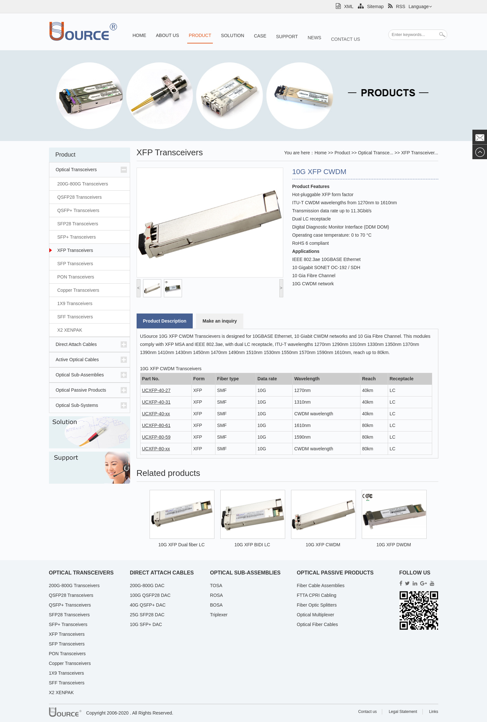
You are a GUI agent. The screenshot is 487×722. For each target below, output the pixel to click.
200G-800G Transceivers (82, 183)
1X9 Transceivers (74, 303)
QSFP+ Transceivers (78, 210)
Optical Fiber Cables (317, 624)
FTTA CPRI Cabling (316, 595)
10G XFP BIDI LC (252, 544)
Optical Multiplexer (315, 614)
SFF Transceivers (75, 316)
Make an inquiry (219, 321)
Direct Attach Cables (76, 344)
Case (260, 39)
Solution (232, 37)
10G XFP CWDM (323, 544)
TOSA (216, 585)
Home (139, 35)
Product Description (165, 321)
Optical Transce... (375, 152)
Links (433, 711)
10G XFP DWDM (393, 544)
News (314, 44)
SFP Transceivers (75, 263)
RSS (396, 6)
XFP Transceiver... (419, 152)
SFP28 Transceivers (77, 223)
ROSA (216, 595)
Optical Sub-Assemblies (80, 374)
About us (167, 36)
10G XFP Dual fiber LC (181, 544)
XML (344, 6)
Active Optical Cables (77, 359)
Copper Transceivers (78, 290)
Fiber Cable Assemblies (321, 585)
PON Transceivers (75, 276)
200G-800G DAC (147, 585)
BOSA (216, 605)
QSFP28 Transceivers (79, 197)
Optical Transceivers (76, 169)
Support (287, 41)
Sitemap (371, 6)
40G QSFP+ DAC (147, 605)
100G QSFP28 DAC (150, 595)
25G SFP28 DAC (147, 614)
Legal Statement (403, 711)
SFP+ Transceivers (76, 237)
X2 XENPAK (69, 330)
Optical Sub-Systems (77, 405)
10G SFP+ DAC (146, 624)
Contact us (345, 48)
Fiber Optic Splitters (317, 605)
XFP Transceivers (75, 250)
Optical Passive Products (81, 390)
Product (200, 36)
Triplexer (218, 614)
